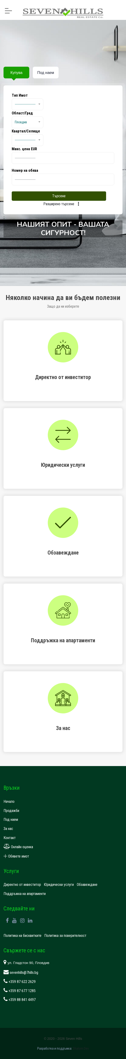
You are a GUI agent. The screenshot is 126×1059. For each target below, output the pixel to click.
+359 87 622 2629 (20, 981)
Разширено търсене (63, 204)
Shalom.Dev (81, 1048)
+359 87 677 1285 (20, 991)
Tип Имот (20, 95)
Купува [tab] (16, 73)
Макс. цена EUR (24, 149)
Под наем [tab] (45, 73)
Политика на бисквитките (22, 935)
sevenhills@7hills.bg (21, 972)
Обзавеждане (87, 884)
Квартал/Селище (26, 131)
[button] (27, 104)
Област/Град (22, 113)
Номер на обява (25, 170)
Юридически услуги (59, 884)
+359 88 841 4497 (20, 999)
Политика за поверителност (65, 935)
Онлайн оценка (18, 847)
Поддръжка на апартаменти (25, 893)
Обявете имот (16, 856)
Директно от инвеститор (22, 884)
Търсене (59, 196)
